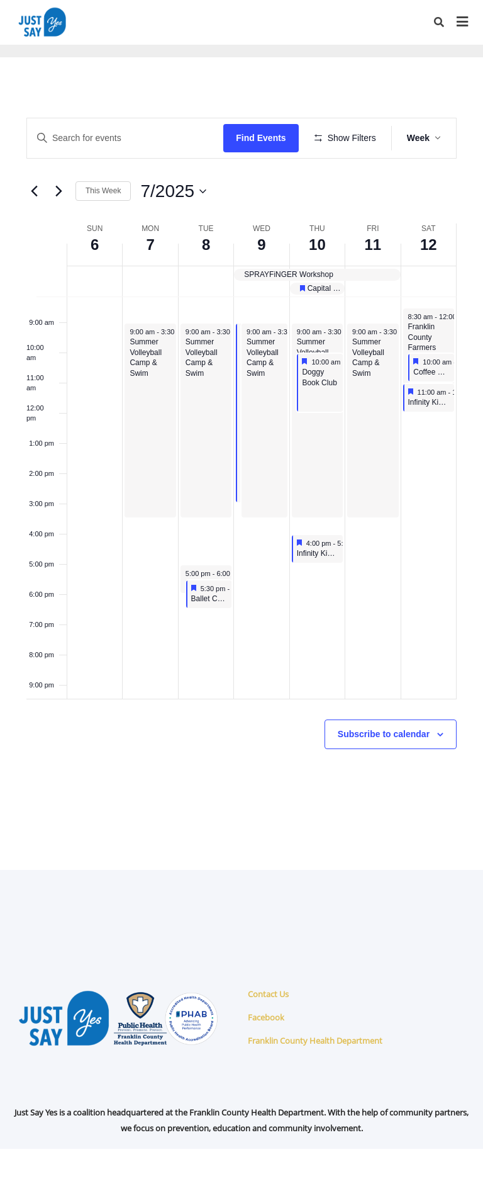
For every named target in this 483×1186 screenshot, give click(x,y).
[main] (241, 481)
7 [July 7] (150, 281)
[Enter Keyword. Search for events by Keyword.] (127, 138)
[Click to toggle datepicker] (173, 227)
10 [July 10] (317, 281)
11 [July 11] (372, 281)
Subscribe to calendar (384, 771)
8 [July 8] (206, 281)
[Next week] (58, 227)
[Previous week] (34, 227)
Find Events (265, 138)
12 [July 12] (428, 281)
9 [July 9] (261, 281)
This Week (103, 227)
